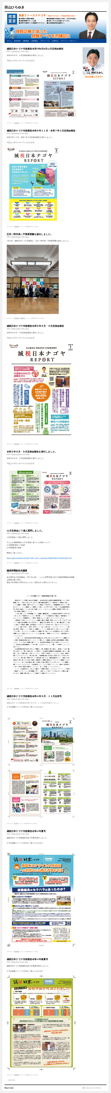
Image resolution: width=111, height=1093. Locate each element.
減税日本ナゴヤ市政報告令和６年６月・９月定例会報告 (35, 326)
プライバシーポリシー (69, 41)
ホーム (9, 41)
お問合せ (55, 41)
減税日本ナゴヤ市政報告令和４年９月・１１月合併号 (34, 696)
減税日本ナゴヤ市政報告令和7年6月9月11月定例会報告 (35, 48)
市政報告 (34, 41)
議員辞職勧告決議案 (17, 570)
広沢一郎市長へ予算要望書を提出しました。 (30, 234)
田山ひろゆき (14, 7)
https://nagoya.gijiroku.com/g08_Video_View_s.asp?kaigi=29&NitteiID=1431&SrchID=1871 (39, 558)
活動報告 (26, 41)
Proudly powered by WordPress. (93, 1088)
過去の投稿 (11, 1080)
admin (27, 51)
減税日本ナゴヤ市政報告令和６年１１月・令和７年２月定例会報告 (41, 130)
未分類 (16, 823)
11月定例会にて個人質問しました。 (25, 530)
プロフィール (45, 41)
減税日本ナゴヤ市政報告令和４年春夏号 (27, 959)
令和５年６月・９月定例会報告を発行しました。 (32, 451)
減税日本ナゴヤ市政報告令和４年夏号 (26, 831)
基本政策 (17, 41)
